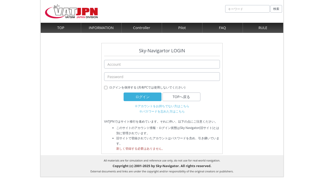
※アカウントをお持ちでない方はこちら (162, 106)
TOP (60, 27)
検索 (276, 9)
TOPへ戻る (181, 96)
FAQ (222, 27)
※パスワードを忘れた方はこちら (162, 111)
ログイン (142, 96)
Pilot (182, 27)
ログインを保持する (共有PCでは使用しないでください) (147, 87)
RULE (263, 27)
